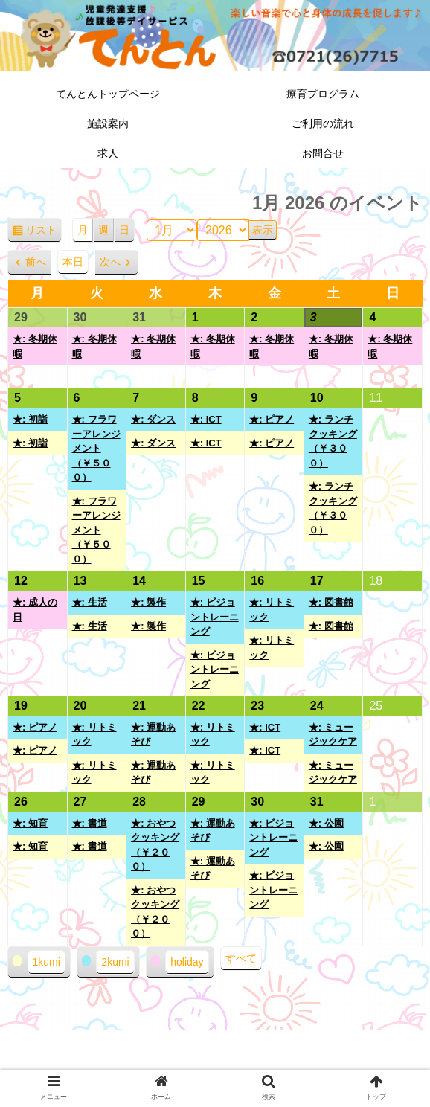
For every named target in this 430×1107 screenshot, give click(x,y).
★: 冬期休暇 (35, 346)
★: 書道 (89, 823)
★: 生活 (89, 602)
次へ (110, 262)
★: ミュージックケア (333, 735)
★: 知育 (30, 823)
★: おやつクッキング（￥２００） (155, 845)
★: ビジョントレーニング (214, 617)
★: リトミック (271, 610)
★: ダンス (153, 419)
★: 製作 (148, 602)
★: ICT (206, 419)
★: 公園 (326, 823)
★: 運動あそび (153, 735)
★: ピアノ (271, 419)
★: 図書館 (331, 602)
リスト (43, 232)
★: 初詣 (30, 419)
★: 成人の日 (35, 610)
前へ (35, 262)
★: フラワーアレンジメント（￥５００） (96, 448)
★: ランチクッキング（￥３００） (333, 441)
